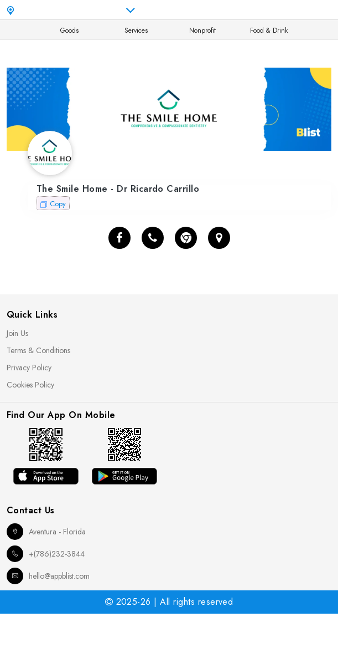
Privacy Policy (29, 367)
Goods (69, 30)
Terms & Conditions (38, 350)
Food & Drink (269, 30)
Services (136, 30)
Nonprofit (202, 30)
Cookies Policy (30, 384)
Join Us (17, 333)
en (243, 10)
